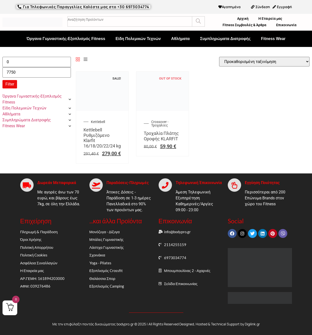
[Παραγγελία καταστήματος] (264, 61)
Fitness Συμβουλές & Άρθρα (244, 25)
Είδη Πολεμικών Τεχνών (138, 39)
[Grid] (78, 59)
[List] (85, 59)
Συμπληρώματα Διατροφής (225, 39)
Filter (9, 84)
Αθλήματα (180, 39)
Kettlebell (98, 122)
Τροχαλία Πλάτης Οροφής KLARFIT (161, 136)
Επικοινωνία (286, 25)
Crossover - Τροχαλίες (159, 123)
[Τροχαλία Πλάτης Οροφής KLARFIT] (162, 109)
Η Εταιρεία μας (270, 19)
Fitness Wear (273, 39)
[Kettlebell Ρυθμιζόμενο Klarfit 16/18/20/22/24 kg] (102, 109)
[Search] (198, 21)
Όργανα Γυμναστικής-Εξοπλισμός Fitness (65, 39)
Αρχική (243, 19)
